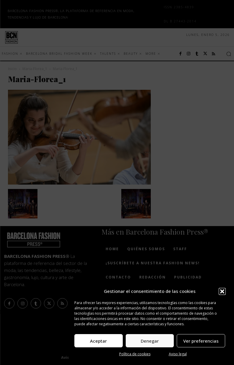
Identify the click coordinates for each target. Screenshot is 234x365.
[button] (222, 291)
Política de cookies (134, 353)
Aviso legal (178, 353)
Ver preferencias (201, 341)
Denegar (150, 341)
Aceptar (98, 341)
